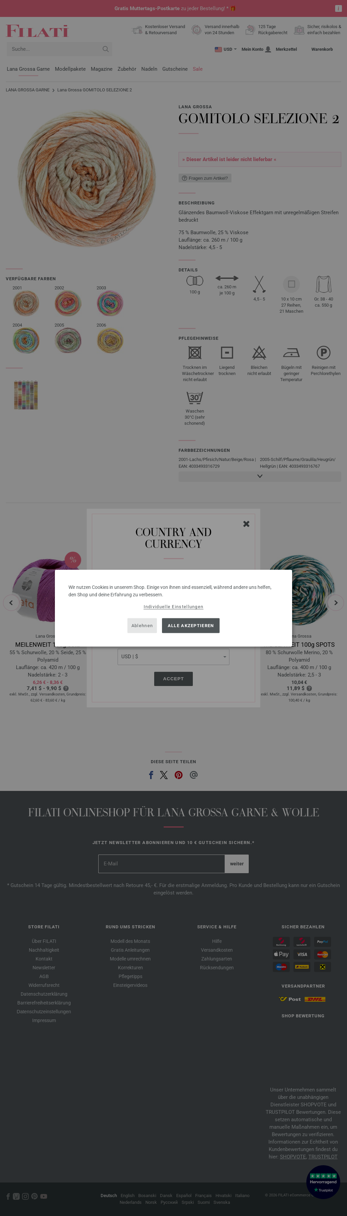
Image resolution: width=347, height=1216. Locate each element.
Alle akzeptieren (191, 625)
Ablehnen (142, 625)
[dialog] (173, 608)
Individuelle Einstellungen (174, 606)
